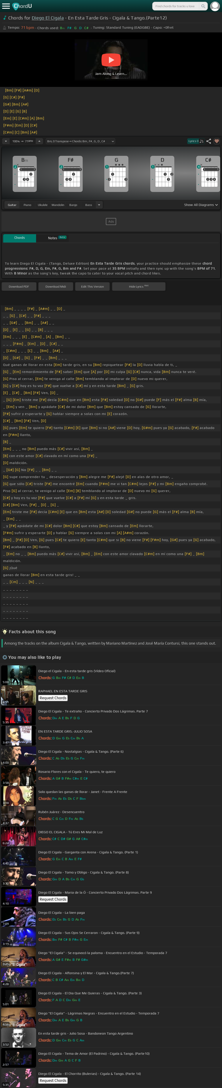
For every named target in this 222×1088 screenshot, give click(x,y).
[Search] (203, 6)
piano (27, 205)
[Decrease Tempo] (6, 141)
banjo (73, 205)
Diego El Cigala (48, 18)
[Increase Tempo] (39, 141)
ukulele (42, 205)
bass (88, 205)
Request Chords (53, 698)
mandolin (58, 205)
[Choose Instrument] (99, 204)
